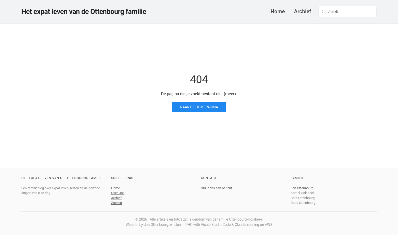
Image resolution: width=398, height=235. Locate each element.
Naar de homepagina (199, 107)
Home (278, 11)
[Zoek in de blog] (350, 11)
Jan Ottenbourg (302, 188)
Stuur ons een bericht (216, 188)
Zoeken (116, 203)
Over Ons (118, 193)
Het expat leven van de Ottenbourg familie (83, 12)
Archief (302, 11)
